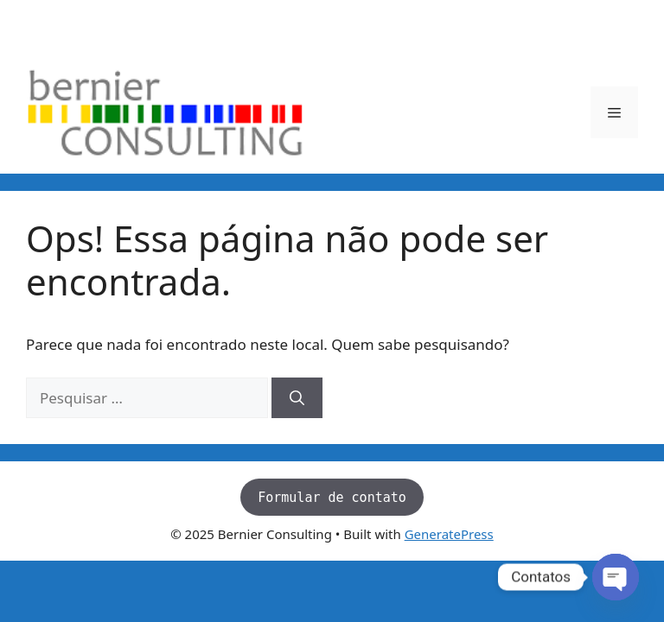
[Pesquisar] (296, 398)
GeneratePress (449, 534)
